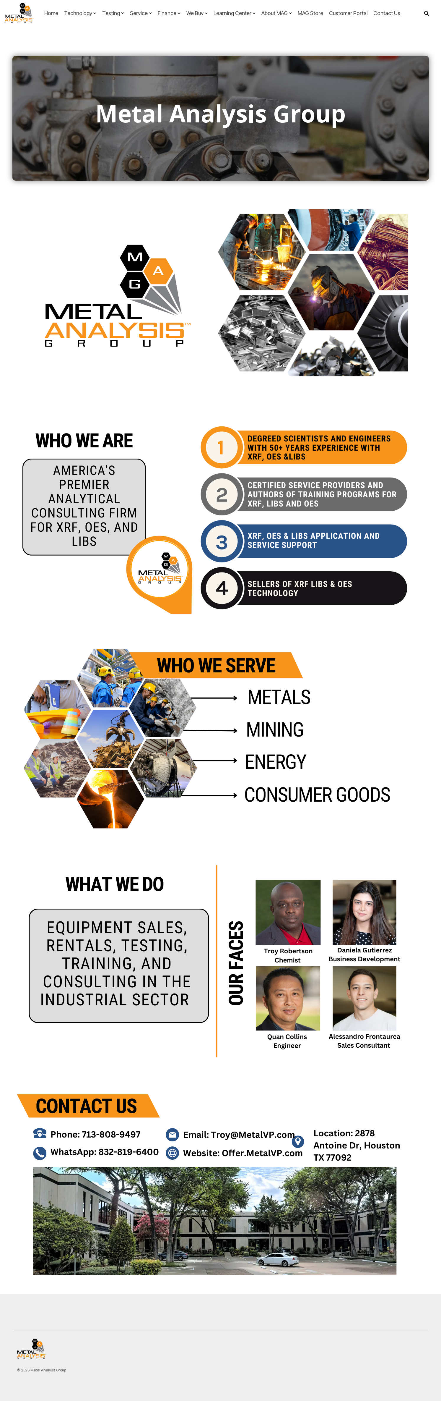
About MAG (276, 13)
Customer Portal (348, 13)
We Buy (197, 13)
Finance (169, 13)
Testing (113, 13)
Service (141, 13)
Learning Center (235, 13)
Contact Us (386, 13)
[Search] (426, 13)
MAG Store (310, 13)
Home (51, 13)
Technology (80, 13)
